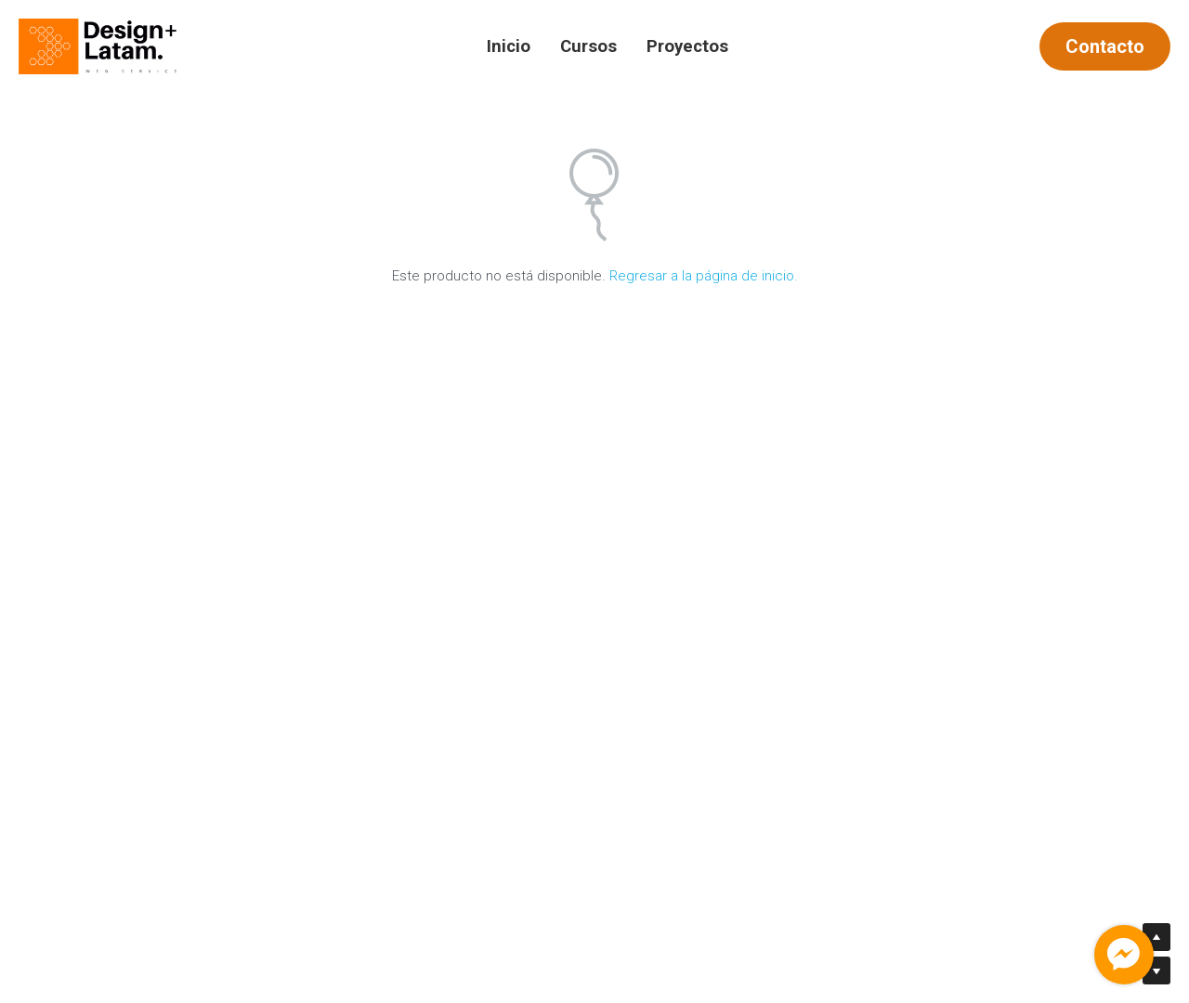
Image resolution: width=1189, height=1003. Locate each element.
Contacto (1104, 46)
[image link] (97, 45)
